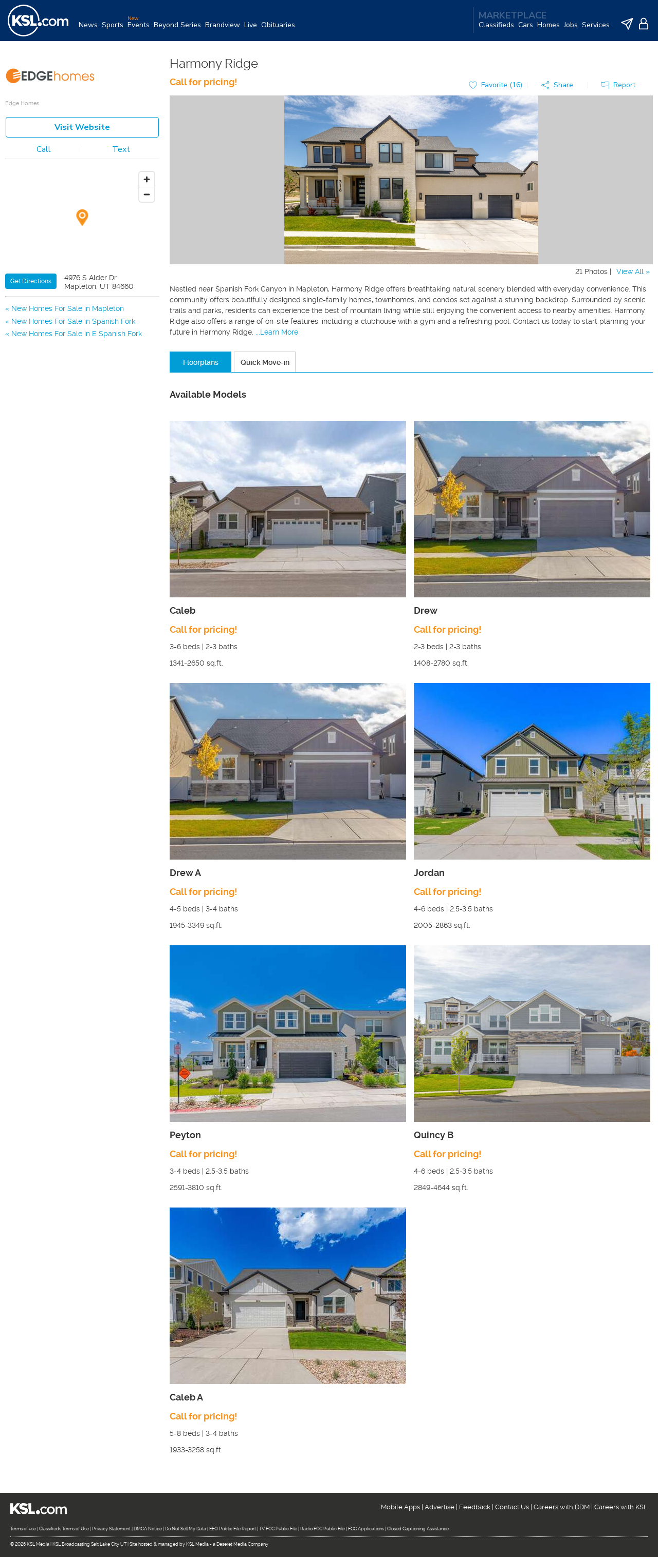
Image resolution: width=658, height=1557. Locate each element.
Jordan (429, 872)
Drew (425, 610)
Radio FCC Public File (322, 1528)
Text (121, 149)
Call (43, 149)
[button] (560, 85)
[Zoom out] (146, 194)
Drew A (185, 872)
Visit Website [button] (82, 127)
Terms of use (23, 1528)
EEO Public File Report (232, 1528)
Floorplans (200, 362)
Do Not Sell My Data (185, 1528)
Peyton (185, 1135)
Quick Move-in (265, 362)
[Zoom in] (146, 179)
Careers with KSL (621, 1507)
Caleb (182, 610)
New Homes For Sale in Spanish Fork (73, 321)
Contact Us (512, 1507)
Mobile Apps (400, 1507)
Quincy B (433, 1135)
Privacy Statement (111, 1528)
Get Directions (30, 281)
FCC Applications (366, 1528)
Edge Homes (22, 103)
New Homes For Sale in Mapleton (67, 308)
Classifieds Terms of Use (64, 1528)
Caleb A (186, 1397)
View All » (633, 271)
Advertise (439, 1507)
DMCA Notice (148, 1528)
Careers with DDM (562, 1507)
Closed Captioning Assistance (418, 1528)
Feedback (474, 1507)
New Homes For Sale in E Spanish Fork (76, 333)
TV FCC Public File (278, 1528)
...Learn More (276, 332)
